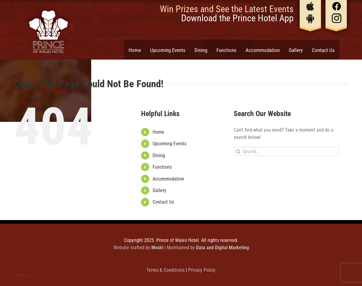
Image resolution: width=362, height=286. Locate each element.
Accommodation (168, 179)
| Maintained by (206, 247)
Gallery (159, 190)
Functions (162, 167)
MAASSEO (22, 275)
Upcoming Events (169, 143)
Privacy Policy (201, 270)
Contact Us (163, 202)
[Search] (238, 151)
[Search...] (286, 151)
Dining (159, 155)
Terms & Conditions (166, 270)
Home (158, 132)
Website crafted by (138, 247)
